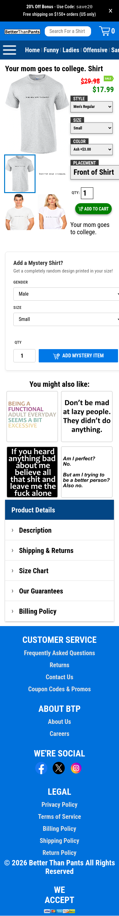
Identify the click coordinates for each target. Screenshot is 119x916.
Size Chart (34, 571)
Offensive (95, 50)
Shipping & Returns (46, 551)
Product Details (33, 510)
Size (77, 120)
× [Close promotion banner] (111, 11)
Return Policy (59, 853)
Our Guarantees (41, 591)
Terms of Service (59, 817)
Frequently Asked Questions (59, 653)
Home (32, 50)
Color (79, 141)
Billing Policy (37, 611)
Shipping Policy (59, 841)
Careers (59, 734)
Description (35, 530)
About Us (59, 722)
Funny (51, 50)
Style (79, 99)
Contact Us (59, 677)
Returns (59, 665)
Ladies (71, 50)
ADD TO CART (93, 209)
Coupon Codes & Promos (59, 689)
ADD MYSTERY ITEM (78, 356)
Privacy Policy (59, 805)
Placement (84, 163)
